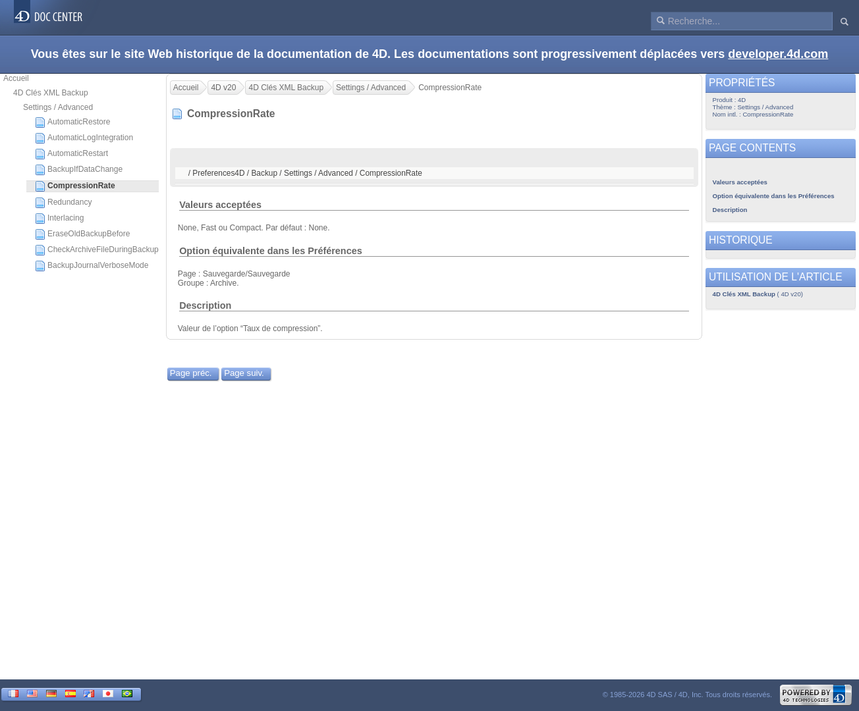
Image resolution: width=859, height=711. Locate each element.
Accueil (16, 78)
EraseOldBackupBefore (82, 234)
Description (205, 305)
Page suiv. (244, 373)
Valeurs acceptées (220, 204)
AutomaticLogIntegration (84, 138)
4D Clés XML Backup (50, 92)
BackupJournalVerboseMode (91, 266)
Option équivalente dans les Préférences (270, 251)
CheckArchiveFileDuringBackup (97, 250)
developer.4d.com (778, 54)
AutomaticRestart (71, 154)
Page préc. (191, 373)
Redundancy (63, 203)
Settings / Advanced (58, 107)
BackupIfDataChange (79, 170)
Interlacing (59, 218)
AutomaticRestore (72, 122)
